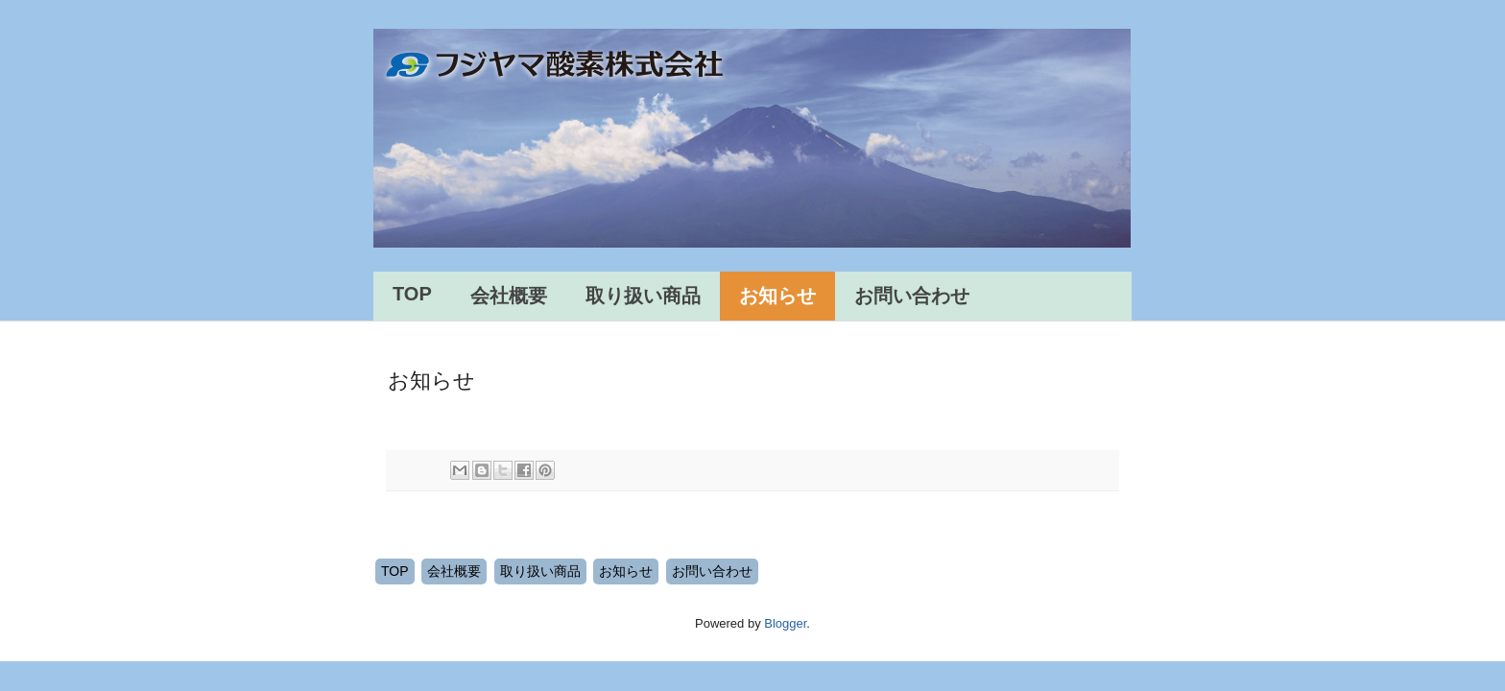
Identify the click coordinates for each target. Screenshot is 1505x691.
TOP (412, 293)
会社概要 (508, 295)
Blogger (785, 623)
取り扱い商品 (643, 295)
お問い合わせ (911, 295)
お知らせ (777, 295)
